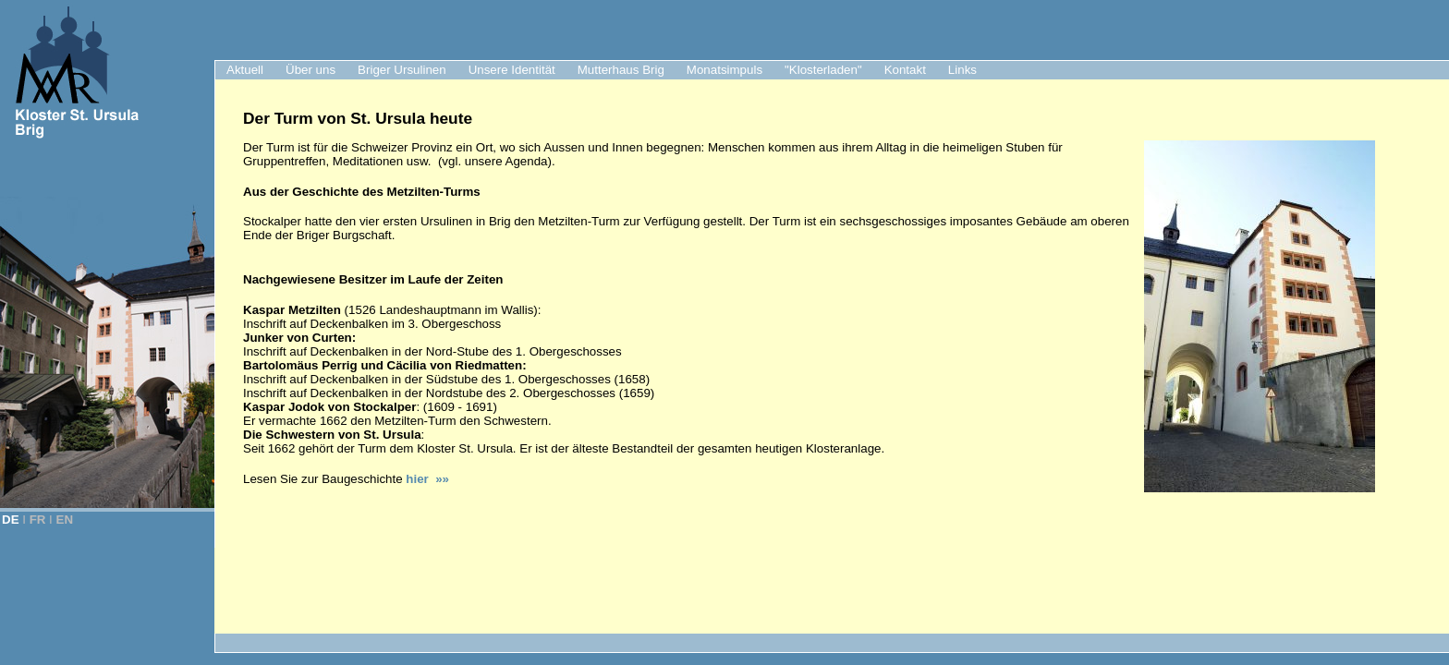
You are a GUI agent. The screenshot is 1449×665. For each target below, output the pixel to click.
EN (65, 519)
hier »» (427, 479)
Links (962, 70)
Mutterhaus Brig (621, 70)
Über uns (310, 70)
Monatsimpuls (724, 70)
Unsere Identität (512, 70)
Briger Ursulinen (402, 70)
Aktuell (244, 70)
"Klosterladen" (823, 70)
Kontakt (905, 70)
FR (38, 519)
